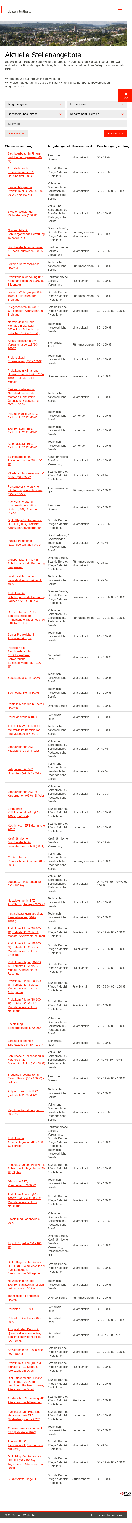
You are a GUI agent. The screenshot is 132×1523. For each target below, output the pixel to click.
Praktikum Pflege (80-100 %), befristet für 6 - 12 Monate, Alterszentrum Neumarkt (24, 1005)
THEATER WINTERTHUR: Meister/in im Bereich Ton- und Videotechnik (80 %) (25, 730)
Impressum (114, 1515)
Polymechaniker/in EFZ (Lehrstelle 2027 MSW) (23, 415)
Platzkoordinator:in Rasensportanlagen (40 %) (25, 542)
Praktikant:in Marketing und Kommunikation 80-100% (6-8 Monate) (26, 280)
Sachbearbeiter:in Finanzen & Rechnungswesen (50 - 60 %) (26, 251)
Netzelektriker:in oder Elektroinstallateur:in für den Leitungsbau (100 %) (26, 1284)
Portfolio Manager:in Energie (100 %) (26, 705)
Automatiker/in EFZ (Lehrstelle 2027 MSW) (23, 445)
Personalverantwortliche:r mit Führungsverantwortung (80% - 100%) (25, 490)
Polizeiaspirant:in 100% (23, 717)
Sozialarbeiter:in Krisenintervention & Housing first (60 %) (21, 172)
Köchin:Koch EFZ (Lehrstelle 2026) (26, 827)
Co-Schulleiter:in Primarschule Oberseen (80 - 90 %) (26, 861)
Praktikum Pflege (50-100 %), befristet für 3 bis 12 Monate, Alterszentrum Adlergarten (24, 986)
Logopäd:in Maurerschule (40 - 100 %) (24, 883)
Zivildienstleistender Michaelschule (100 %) (22, 213)
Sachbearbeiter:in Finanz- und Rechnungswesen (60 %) (25, 157)
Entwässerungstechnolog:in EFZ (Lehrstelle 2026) (25, 1430)
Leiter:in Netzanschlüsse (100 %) (23, 265)
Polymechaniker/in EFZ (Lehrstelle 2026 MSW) (23, 1093)
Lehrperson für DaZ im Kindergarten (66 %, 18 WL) (26, 793)
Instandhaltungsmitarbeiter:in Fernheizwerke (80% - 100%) (26, 917)
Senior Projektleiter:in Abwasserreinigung (22, 636)
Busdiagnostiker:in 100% (24, 677)
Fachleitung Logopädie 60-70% (25, 1220)
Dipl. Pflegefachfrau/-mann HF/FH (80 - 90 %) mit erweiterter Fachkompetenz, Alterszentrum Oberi (26, 1383)
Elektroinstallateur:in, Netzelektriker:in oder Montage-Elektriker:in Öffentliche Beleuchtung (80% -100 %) (23, 397)
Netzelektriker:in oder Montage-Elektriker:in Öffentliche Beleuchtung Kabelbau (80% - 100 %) (23, 327)
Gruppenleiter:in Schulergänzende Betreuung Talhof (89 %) (26, 234)
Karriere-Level (82, 146)
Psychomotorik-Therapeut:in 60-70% (26, 1112)
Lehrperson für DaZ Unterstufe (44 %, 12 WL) (24, 771)
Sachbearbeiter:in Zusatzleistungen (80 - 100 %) (25, 460)
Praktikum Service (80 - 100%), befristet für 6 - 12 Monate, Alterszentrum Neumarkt (24, 1200)
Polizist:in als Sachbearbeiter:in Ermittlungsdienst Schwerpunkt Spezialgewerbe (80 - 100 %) (24, 657)
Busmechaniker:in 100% (23, 692)
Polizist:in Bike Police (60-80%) (24, 1320)
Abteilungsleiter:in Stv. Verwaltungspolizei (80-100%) (23, 344)
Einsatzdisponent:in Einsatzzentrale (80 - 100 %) (26, 1042)
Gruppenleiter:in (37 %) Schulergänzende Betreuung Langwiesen (26, 563)
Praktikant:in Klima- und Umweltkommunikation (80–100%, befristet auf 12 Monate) (26, 376)
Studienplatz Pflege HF (23, 1479)
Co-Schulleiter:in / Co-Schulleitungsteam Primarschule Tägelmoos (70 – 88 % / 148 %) (26, 618)
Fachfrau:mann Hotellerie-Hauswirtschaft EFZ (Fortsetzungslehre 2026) (25, 1415)
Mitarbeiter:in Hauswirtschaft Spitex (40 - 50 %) (26, 475)
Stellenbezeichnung (19, 146)
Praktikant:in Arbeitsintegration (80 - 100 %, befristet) (25, 1142)
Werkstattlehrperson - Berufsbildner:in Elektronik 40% (25, 580)
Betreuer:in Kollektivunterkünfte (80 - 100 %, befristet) (24, 812)
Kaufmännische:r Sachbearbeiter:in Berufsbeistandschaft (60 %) (26, 842)
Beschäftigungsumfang (113, 146)
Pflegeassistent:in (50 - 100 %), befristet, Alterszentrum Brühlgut (25, 310)
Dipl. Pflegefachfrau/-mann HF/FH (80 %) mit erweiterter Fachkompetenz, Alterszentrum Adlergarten (26, 1268)
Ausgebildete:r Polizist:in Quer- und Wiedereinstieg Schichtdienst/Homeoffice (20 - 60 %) (24, 1335)
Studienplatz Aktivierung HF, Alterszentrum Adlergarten (26, 1400)
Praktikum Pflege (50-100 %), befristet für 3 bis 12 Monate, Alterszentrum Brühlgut (24, 949)
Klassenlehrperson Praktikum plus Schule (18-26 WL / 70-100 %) (25, 191)
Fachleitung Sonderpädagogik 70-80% (25, 1025)
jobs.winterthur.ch (20, 11)
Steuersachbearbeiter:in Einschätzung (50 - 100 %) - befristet (26, 1078)
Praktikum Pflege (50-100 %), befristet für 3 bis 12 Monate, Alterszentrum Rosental (24, 968)
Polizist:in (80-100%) (21, 1309)
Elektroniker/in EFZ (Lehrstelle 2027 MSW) (23, 430)
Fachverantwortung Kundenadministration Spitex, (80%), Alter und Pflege (23, 507)
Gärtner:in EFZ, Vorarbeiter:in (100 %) (22, 1183)
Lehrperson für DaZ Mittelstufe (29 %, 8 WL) (23, 748)
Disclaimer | (99, 1515)
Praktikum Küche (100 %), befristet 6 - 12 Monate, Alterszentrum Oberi (25, 1366)
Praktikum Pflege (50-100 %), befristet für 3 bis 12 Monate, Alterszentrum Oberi (26, 932)
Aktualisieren (116, 133)
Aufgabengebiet (59, 146)
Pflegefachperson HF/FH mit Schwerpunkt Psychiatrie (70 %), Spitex (26, 1168)
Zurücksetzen (18, 133)
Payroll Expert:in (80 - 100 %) (25, 1245)
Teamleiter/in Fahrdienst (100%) (23, 1297)
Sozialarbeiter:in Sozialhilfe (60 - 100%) (25, 1351)
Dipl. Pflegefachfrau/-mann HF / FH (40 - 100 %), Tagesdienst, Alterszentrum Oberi (25, 1462)
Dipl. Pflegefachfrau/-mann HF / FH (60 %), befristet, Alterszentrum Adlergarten (25, 524)
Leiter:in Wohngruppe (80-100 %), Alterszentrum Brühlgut (25, 296)
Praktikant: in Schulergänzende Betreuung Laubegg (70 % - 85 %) (26, 597)
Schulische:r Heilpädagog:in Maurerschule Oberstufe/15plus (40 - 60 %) (26, 1059)
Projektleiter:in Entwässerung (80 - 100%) (25, 359)
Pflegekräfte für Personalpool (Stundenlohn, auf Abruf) (26, 1445)
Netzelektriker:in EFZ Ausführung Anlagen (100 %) (26, 902)
